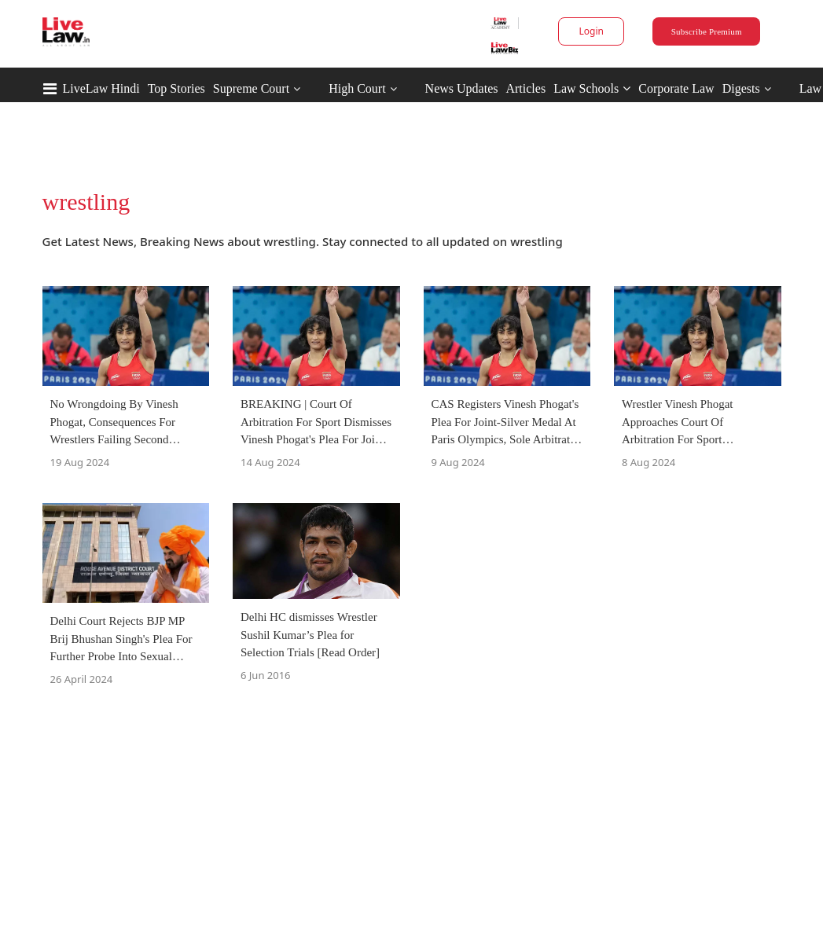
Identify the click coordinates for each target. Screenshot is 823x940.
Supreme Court (251, 88)
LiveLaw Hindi (101, 88)
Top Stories (176, 88)
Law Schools (591, 88)
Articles (525, 88)
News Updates (461, 88)
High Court (357, 88)
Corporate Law (676, 88)
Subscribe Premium (706, 31)
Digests (741, 88)
